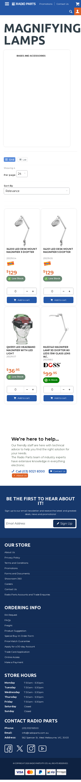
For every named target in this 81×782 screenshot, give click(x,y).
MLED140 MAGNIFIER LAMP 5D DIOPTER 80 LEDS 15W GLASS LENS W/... (56, 352)
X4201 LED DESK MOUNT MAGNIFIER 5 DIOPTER (58, 251)
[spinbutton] (15, 291)
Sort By (8, 186)
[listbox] (22, 175)
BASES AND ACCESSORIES (31, 56)
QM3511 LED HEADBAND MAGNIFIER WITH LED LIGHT (20, 350)
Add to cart (23, 300)
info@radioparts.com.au (35, 732)
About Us (21, 475)
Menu (7, 5)
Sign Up (66, 523)
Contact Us (59, 471)
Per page (10, 174)
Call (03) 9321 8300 (30, 471)
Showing (9, 168)
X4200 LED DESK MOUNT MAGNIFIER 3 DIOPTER (21, 251)
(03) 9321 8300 (30, 728)
